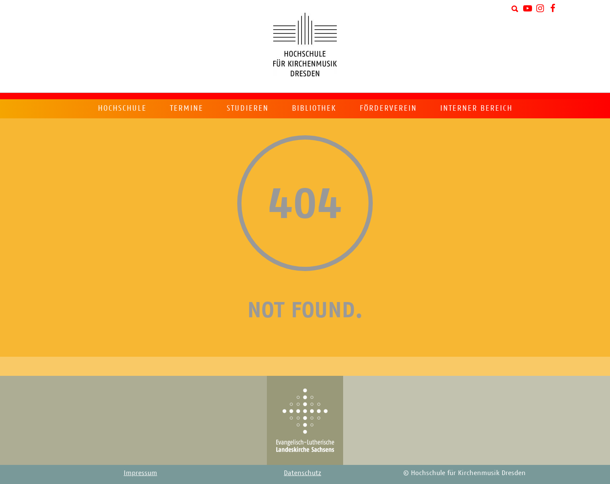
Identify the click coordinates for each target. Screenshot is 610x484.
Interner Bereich (476, 108)
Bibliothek (314, 108)
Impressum (140, 473)
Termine (186, 108)
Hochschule (122, 108)
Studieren (248, 108)
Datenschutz (302, 473)
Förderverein (388, 108)
